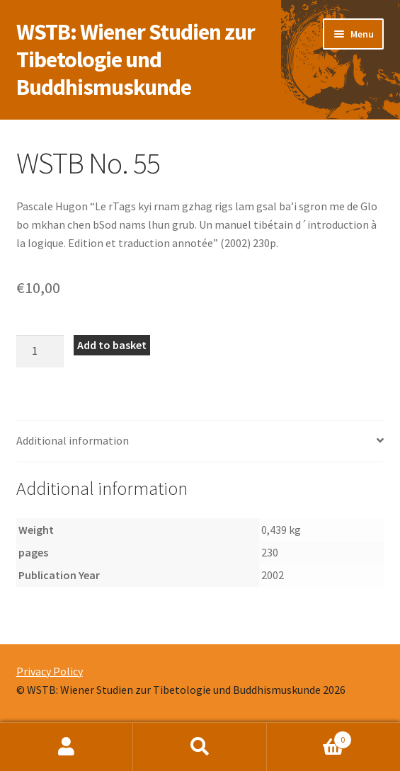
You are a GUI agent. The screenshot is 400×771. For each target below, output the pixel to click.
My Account (66, 747)
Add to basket (112, 345)
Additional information (72, 440)
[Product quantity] (40, 351)
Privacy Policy (49, 671)
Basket (309, 736)
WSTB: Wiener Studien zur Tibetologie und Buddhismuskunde (135, 59)
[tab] (200, 441)
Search (199, 747)
